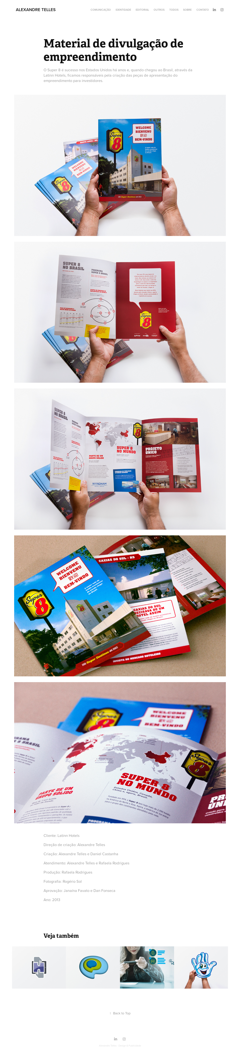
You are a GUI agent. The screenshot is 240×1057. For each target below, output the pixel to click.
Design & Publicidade (129, 1045)
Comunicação (101, 10)
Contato (202, 10)
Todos (173, 10)
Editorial (142, 10)
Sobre (187, 10)
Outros (159, 10)
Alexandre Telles (36, 9)
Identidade (123, 10)
